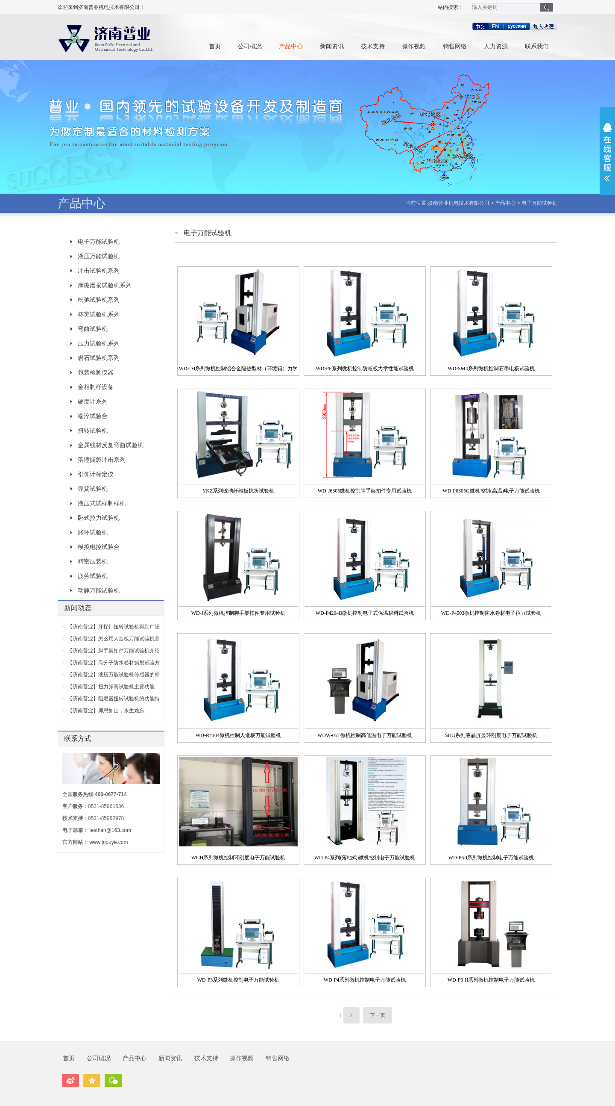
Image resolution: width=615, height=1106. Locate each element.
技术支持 (373, 46)
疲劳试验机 (93, 575)
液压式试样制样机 (102, 503)
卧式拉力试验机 (99, 517)
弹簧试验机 (93, 488)
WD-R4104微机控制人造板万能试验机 (238, 735)
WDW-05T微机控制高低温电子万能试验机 (364, 735)
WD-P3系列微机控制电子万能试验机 (238, 980)
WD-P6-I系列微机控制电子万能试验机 (491, 858)
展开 (607, 152)
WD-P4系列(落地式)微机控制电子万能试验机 (365, 858)
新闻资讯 (332, 46)
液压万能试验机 (99, 256)
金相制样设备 (96, 386)
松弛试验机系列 (99, 299)
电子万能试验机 (539, 203)
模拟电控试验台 (99, 546)
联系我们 (537, 46)
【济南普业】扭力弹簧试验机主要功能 (111, 687)
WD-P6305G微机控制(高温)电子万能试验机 (490, 491)
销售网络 (455, 46)
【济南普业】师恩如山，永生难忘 (105, 711)
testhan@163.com (110, 830)
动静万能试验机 (99, 590)
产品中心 (291, 46)
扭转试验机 (93, 430)
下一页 (377, 1015)
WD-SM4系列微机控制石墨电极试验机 (491, 369)
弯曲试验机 (93, 328)
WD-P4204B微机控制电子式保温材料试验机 (365, 613)
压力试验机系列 (99, 343)
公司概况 (250, 46)
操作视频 (414, 46)
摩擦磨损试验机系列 (105, 285)
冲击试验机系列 (99, 270)
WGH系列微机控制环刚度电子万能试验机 (238, 858)
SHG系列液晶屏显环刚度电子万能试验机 (491, 735)
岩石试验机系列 (99, 357)
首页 (215, 46)
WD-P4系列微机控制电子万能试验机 (365, 980)
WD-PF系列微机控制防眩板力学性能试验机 (364, 369)
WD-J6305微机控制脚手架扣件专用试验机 (365, 491)
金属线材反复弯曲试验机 (111, 445)
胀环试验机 (93, 532)
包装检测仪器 (96, 372)
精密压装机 (93, 561)
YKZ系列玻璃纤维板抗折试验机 (238, 491)
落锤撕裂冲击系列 (102, 459)
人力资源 (496, 46)
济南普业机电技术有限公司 (458, 203)
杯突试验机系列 (99, 314)
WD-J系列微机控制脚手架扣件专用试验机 (238, 613)
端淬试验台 (93, 416)
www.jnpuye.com (108, 842)
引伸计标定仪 (96, 474)
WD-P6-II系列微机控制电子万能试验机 (491, 980)
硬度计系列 (93, 401)
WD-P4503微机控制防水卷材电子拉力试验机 (491, 613)
